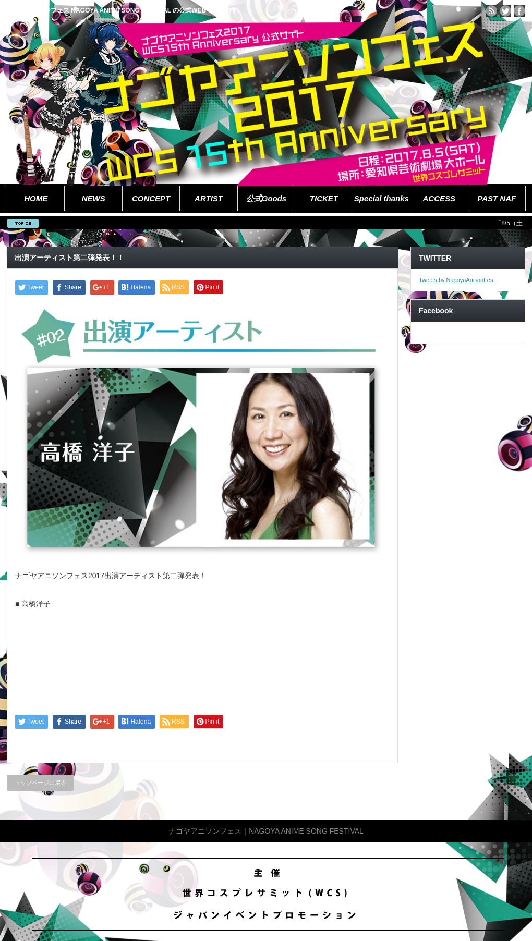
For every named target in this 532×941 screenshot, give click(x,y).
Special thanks (381, 198)
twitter (505, 11)
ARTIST (209, 198)
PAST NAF (496, 198)
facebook (519, 11)
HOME (35, 198)
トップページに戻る (40, 782)
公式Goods (266, 198)
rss (491, 11)
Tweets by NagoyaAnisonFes (456, 280)
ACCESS (439, 198)
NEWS (93, 198)
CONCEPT (151, 198)
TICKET (324, 198)
